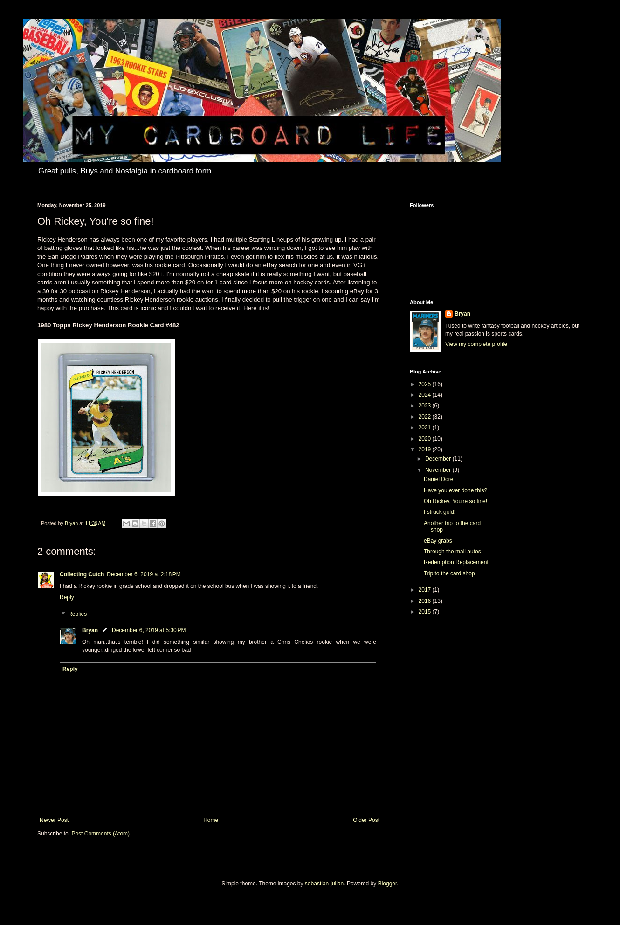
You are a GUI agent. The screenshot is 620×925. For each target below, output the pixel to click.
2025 (426, 384)
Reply (67, 597)
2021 (426, 427)
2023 (426, 405)
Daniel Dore (438, 479)
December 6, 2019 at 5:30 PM (149, 630)
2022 (426, 417)
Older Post (366, 820)
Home (210, 820)
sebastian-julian (324, 883)
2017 (426, 590)
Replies (77, 614)
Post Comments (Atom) (100, 833)
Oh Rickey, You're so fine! (455, 501)
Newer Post (54, 820)
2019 (426, 449)
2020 (426, 438)
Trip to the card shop (449, 573)
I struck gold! (439, 512)
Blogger (387, 883)
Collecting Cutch (82, 574)
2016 (426, 601)
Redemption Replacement (456, 562)
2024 (426, 395)
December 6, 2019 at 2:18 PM (143, 574)
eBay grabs (438, 541)
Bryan (90, 630)
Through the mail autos (452, 551)
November (439, 470)
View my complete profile (476, 344)
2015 (426, 611)
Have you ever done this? (455, 490)
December (439, 459)
